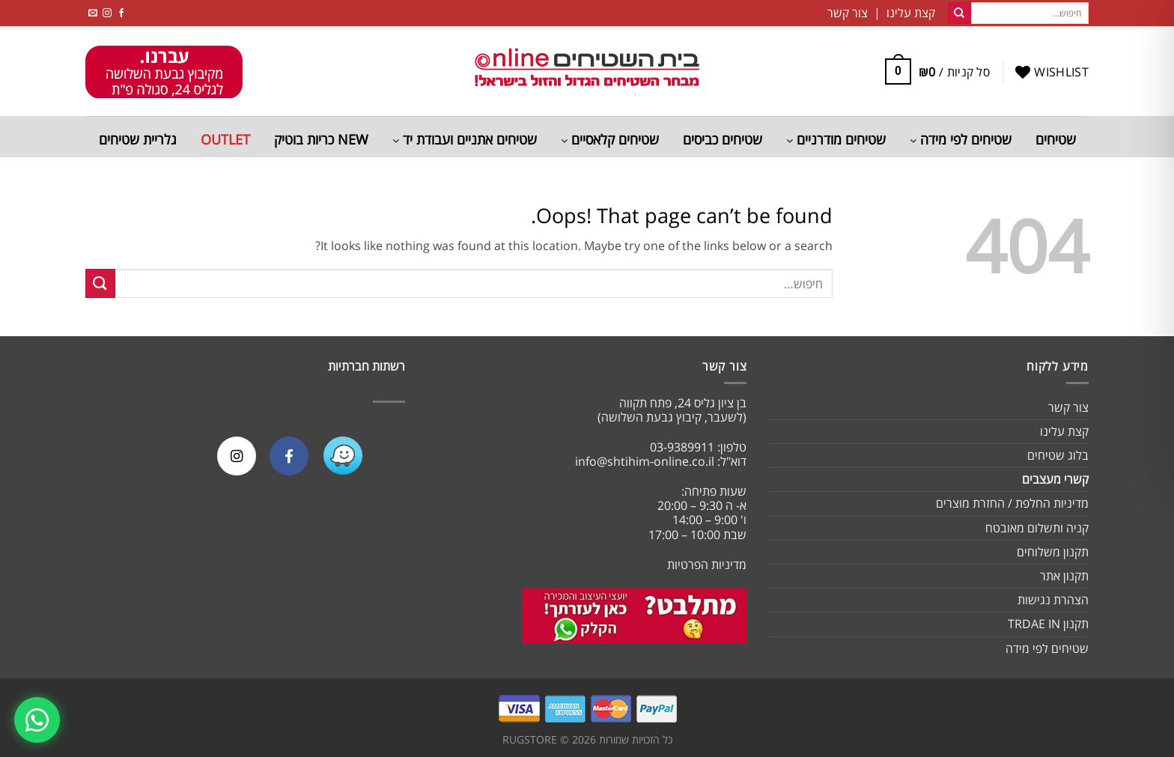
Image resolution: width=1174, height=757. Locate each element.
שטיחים (1055, 139)
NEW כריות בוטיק (321, 139)
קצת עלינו (1064, 431)
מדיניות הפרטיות (706, 564)
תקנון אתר (1064, 576)
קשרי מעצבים (1055, 479)
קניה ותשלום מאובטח (1037, 528)
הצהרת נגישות (1053, 600)
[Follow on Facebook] (121, 13)
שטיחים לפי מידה (961, 139)
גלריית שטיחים (138, 139)
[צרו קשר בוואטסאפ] (38, 719)
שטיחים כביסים (722, 139)
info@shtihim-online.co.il (644, 461)
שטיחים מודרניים (836, 139)
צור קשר (1068, 407)
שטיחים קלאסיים (610, 139)
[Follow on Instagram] (107, 13)
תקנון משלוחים (1053, 552)
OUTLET (225, 139)
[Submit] (959, 13)
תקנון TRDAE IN (1048, 623)
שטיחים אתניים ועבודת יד (464, 139)
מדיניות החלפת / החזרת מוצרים (1012, 503)
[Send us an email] (92, 13)
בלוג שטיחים (1058, 455)
